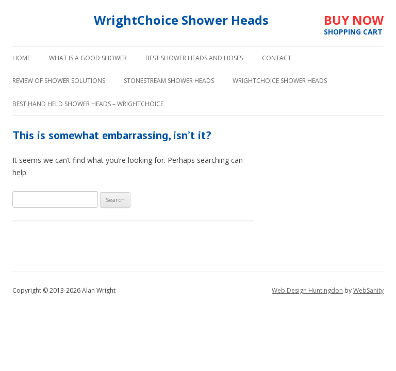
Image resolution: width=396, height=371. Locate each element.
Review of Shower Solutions (58, 80)
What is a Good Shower (88, 58)
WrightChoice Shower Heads (181, 20)
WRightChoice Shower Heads (280, 80)
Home (21, 58)
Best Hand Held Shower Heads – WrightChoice (87, 103)
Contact (276, 58)
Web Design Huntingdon (307, 290)
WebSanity (368, 290)
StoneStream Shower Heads (169, 80)
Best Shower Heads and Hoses (194, 58)
